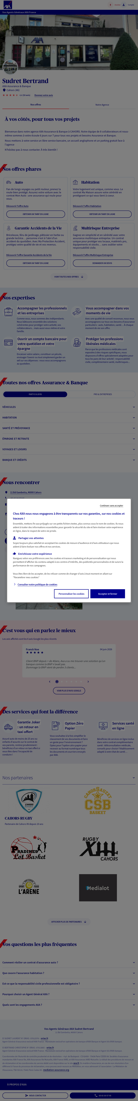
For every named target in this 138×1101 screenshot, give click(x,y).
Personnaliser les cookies (71, 593)
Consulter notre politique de (37, 584)
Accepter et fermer (107, 593)
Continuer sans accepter (111, 505)
